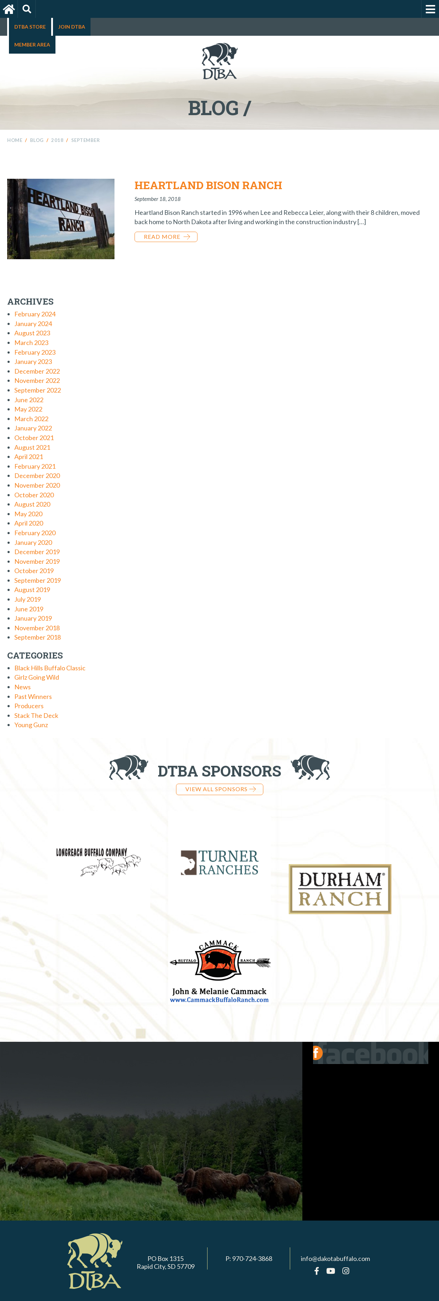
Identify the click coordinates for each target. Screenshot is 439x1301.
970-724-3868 (252, 1246)
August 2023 (32, 333)
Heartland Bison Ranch (208, 185)
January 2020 (33, 542)
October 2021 (34, 438)
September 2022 (37, 390)
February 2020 (34, 533)
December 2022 (37, 371)
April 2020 (28, 523)
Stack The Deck (36, 715)
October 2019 (34, 571)
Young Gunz (31, 725)
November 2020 (37, 485)
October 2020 (34, 495)
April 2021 (28, 456)
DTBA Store (30, 27)
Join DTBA (71, 27)
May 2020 (28, 514)
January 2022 (33, 428)
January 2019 (33, 618)
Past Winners (33, 696)
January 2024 (33, 323)
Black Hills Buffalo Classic (50, 668)
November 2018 (37, 628)
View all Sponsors (220, 788)
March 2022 (31, 419)
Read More (167, 236)
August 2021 (32, 447)
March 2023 (31, 342)
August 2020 (32, 504)
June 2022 (28, 400)
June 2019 (28, 609)
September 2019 (37, 580)
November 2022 (37, 380)
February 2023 (34, 352)
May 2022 (28, 409)
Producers (29, 706)
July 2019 (27, 599)
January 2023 (33, 361)
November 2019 (37, 561)
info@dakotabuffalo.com (335, 1246)
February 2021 (34, 466)
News (22, 687)
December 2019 (37, 552)
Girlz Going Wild (36, 677)
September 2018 (37, 637)
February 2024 (34, 314)
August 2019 (32, 589)
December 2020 (37, 475)
